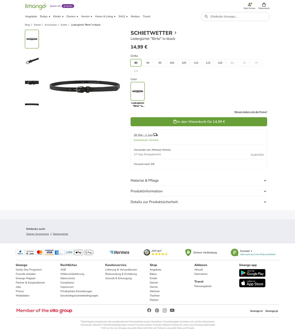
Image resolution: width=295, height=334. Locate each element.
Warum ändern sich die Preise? (250, 111)
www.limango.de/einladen (202, 324)
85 (135, 62)
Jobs (18, 287)
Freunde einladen (26, 274)
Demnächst (201, 274)
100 (172, 62)
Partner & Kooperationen (30, 282)
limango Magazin (26, 278)
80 (232, 62)
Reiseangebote (202, 286)
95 (159, 62)
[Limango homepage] (36, 6)
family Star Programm (29, 269)
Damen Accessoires (37, 234)
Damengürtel (60, 234)
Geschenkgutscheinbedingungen (79, 295)
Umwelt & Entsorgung (118, 278)
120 (220, 62)
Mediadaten (22, 295)
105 (184, 62)
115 (208, 62)
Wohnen (155, 291)
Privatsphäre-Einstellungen (76, 291)
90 (147, 62)
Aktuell (198, 269)
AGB (63, 269)
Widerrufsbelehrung (72, 274)
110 (196, 62)
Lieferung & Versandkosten (121, 269)
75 (256, 62)
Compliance (67, 282)
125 (136, 71)
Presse (20, 291)
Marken (154, 300)
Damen (154, 282)
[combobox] (235, 16)
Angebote (155, 269)
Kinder (153, 278)
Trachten (155, 295)
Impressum (67, 287)
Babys (153, 274)
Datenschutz (67, 278)
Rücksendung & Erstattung (121, 274)
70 (244, 62)
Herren (154, 287)
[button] (263, 6)
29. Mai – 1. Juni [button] (143, 135)
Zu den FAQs (257, 154)
